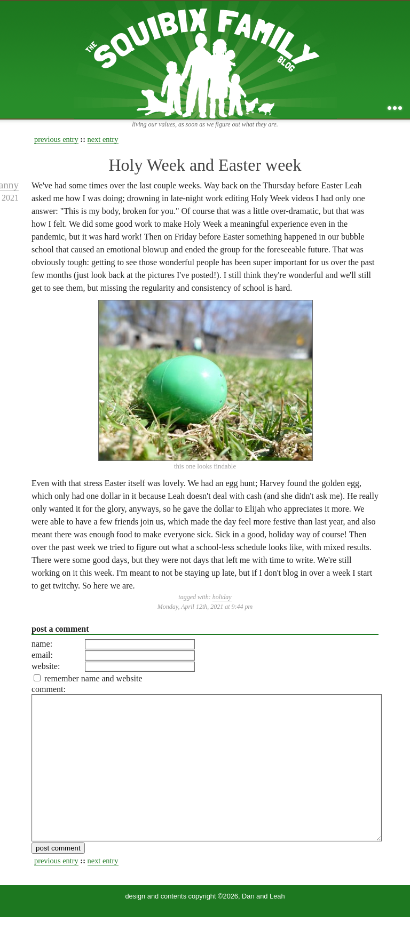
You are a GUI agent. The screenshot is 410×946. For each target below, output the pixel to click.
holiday (222, 597)
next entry (103, 139)
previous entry (56, 139)
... (394, 108)
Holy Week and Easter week (204, 164)
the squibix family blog (205, 59)
